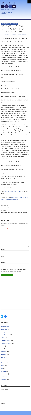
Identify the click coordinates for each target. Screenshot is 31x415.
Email (3, 256)
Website (3, 262)
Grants (2, 348)
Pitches (2, 365)
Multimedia (3, 354)
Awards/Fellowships (6, 332)
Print (2, 368)
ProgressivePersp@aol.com (12, 191)
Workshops (3, 379)
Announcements (5, 326)
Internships (3, 351)
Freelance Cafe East (5, 340)
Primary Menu (29, 1)
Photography (4, 362)
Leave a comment (22, 34)
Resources (3, 371)
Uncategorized (4, 376)
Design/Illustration (5, 334)
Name (3, 249)
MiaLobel (13, 34)
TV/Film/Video (4, 374)
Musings (3, 357)
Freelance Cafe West (11, 23)
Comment (4, 229)
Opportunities (4, 360)
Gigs (2, 346)
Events (3, 23)
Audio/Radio (4, 329)
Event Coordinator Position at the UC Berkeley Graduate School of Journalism (15, 212)
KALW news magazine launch (15, 206)
